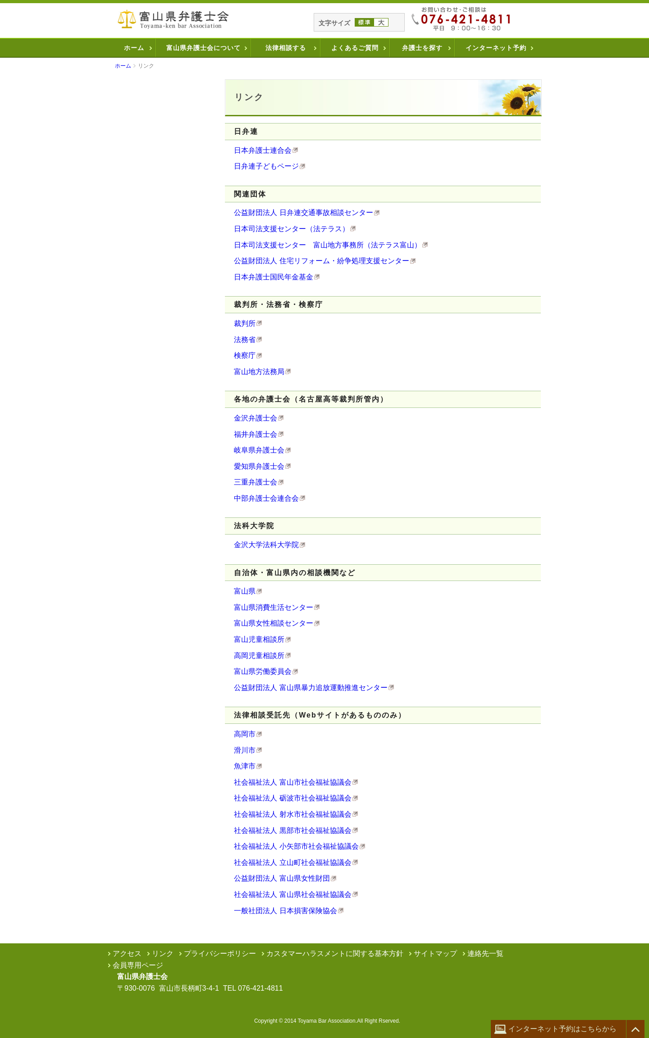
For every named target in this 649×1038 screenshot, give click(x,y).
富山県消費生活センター (273, 607)
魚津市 (245, 766)
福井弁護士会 (255, 434)
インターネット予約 (496, 47)
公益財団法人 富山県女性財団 (281, 878)
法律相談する (285, 47)
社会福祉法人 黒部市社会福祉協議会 (292, 830)
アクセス (127, 953)
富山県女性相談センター (273, 623)
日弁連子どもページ (266, 166)
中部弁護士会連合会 (266, 498)
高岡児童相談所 (259, 655)
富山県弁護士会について (203, 47)
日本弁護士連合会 (263, 150)
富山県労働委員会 (263, 671)
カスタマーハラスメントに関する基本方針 (334, 953)
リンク (163, 953)
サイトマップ (435, 953)
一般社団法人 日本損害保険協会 (285, 911)
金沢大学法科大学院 (266, 545)
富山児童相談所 (259, 639)
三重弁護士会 (255, 482)
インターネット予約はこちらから (555, 1029)
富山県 (245, 591)
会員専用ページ (138, 965)
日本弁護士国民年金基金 (273, 277)
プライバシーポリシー (220, 953)
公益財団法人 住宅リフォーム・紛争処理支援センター (321, 261)
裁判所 (245, 323)
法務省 (245, 339)
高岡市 (245, 734)
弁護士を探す (422, 47)
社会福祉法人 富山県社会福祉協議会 (292, 894)
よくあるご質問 (355, 47)
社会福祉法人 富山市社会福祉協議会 (292, 782)
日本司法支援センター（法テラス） (291, 229)
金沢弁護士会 (255, 418)
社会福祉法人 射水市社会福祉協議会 (292, 814)
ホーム (134, 47)
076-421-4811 (260, 988)
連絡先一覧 (485, 953)
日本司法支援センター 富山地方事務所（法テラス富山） (327, 245)
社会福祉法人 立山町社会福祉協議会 (292, 862)
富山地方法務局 (259, 371)
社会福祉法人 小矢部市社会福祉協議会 (296, 846)
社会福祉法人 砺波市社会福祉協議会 (292, 798)
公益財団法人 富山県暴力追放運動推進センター (310, 687)
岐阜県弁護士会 (259, 450)
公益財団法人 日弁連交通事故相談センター (303, 212)
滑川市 (245, 750)
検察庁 (245, 355)
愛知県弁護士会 (259, 466)
